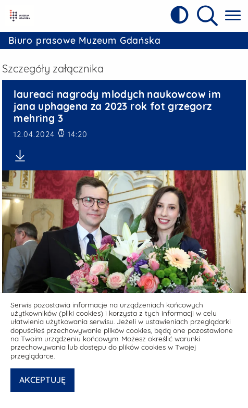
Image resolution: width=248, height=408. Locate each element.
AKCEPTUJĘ (42, 380)
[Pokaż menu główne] (233, 15)
